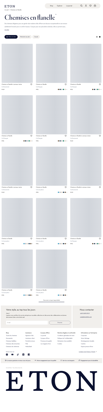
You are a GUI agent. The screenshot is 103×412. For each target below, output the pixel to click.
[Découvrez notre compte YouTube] (12, 355)
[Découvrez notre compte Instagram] (7, 355)
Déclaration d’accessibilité (64, 341)
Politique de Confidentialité (64, 338)
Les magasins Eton (46, 344)
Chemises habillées (11, 341)
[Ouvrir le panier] (95, 6)
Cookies (59, 344)
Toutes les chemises (11, 335)
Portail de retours (30, 341)
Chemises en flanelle (15, 10)
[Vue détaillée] (99, 37)
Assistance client (30, 338)
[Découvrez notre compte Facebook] (29, 355)
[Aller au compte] (86, 6)
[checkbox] (31, 84)
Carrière (83, 344)
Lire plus (7, 30)
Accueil (6, 10)
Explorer (59, 6)
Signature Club (29, 335)
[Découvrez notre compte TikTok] (18, 355)
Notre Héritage (85, 338)
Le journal (69, 6)
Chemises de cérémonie (12, 346)
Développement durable (87, 341)
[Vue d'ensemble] (97, 37)
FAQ (26, 344)
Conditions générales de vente (65, 335)
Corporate (84, 335)
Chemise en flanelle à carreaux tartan (12, 84)
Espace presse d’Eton (87, 346)
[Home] (51, 381)
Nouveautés (9, 338)
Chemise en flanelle (41, 84)
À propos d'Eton (45, 338)
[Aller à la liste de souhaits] (90, 6)
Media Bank (28, 346)
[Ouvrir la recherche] (81, 6)
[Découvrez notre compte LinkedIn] (23, 355)
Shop (51, 6)
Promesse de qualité (46, 341)
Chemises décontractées (13, 344)
